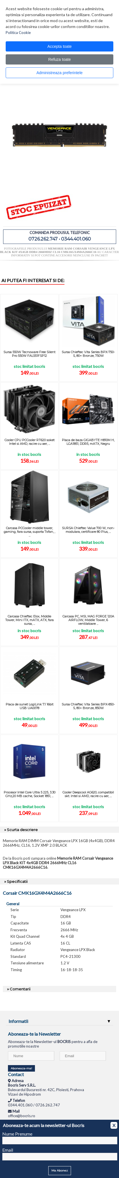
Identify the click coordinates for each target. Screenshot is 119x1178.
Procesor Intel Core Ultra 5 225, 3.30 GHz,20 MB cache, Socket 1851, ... (29, 794)
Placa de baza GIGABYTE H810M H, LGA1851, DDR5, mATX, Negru (88, 442)
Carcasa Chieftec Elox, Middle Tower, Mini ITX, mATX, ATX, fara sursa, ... (29, 620)
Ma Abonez (59, 1170)
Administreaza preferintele (59, 72)
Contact (16, 1074)
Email (7, 1150)
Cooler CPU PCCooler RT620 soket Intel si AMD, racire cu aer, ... (30, 442)
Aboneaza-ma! (21, 1068)
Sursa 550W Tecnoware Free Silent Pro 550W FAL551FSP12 (29, 354)
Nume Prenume (17, 1133)
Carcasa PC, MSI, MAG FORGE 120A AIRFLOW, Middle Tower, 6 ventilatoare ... (88, 620)
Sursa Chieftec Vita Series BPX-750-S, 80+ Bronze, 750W (88, 354)
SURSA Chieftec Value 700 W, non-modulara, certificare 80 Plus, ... (88, 530)
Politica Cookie (18, 32)
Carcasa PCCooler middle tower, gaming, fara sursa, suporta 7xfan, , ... (29, 531)
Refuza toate (59, 59)
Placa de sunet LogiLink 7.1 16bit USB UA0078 (29, 706)
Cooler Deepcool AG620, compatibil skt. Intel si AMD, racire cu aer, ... (88, 794)
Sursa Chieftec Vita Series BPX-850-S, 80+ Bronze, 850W (88, 706)
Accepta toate (59, 46)
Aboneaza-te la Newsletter (34, 1034)
